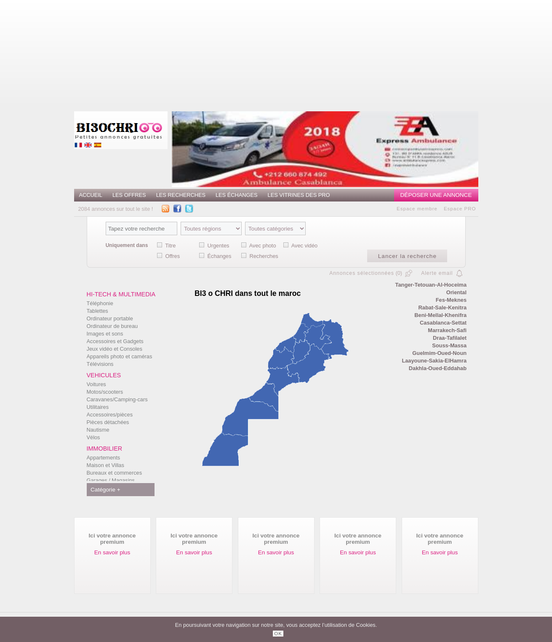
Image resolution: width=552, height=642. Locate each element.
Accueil (90, 195)
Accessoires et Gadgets (115, 341)
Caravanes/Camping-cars (117, 399)
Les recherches (180, 195)
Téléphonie (100, 303)
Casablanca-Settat (443, 323)
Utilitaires (98, 407)
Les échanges (237, 195)
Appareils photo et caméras (119, 356)
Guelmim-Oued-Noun (439, 353)
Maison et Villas (105, 465)
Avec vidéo (304, 245)
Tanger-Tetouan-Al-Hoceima (431, 285)
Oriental (456, 292)
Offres (172, 256)
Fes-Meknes (451, 300)
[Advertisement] (314, 52)
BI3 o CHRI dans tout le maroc (248, 293)
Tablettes (97, 311)
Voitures (96, 384)
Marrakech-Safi (447, 330)
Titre (170, 245)
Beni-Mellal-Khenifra (440, 315)
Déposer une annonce (436, 195)
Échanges (219, 256)
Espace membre (417, 208)
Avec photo (262, 245)
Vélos (93, 437)
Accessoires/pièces (110, 414)
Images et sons (105, 333)
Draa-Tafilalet (450, 338)
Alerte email (437, 273)
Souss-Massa (449, 345)
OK (278, 633)
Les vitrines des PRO (299, 195)
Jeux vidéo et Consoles (114, 349)
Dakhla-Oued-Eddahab (438, 368)
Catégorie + (105, 489)
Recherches (263, 256)
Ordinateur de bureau (112, 326)
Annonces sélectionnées (361, 273)
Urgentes (218, 245)
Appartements (103, 457)
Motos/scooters (105, 392)
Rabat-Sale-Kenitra (443, 307)
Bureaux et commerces (114, 473)
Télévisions (100, 364)
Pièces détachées (108, 422)
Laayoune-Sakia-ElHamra (434, 360)
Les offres (129, 195)
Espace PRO (460, 208)
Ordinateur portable (110, 318)
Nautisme (98, 430)
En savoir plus (112, 552)
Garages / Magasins (111, 480)
